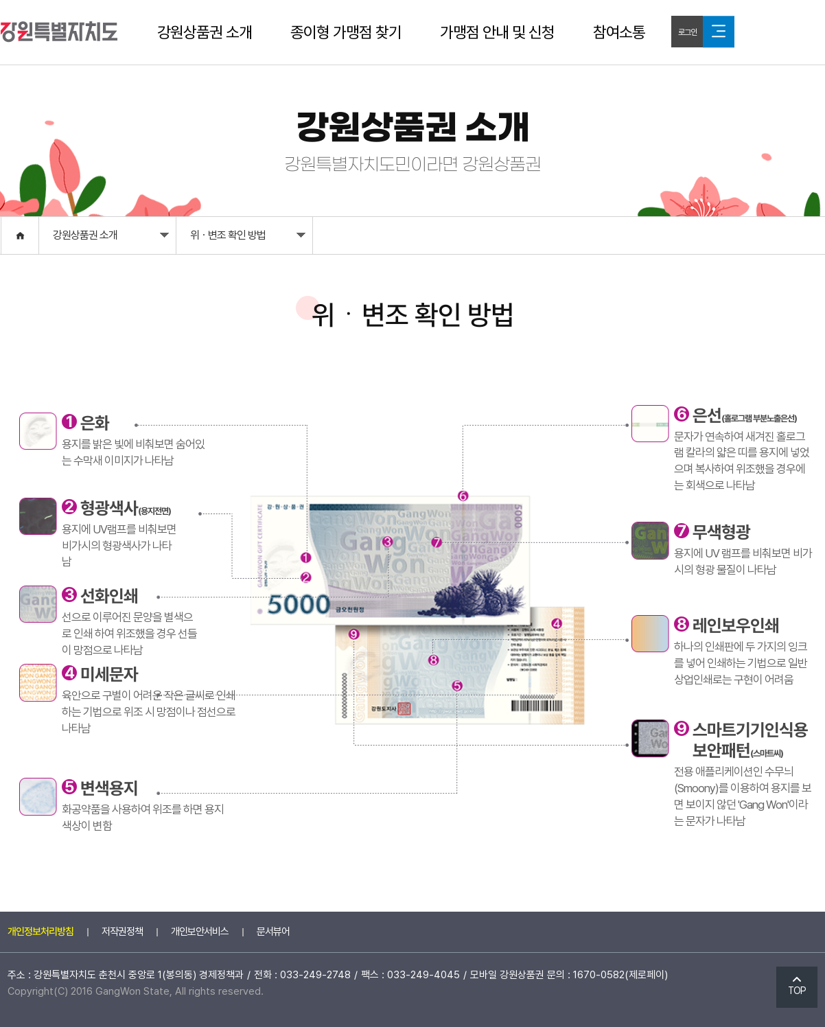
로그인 (687, 32)
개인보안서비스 (200, 931)
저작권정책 (122, 931)
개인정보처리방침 (40, 931)
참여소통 (619, 32)
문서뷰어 (273, 931)
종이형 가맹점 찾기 (346, 32)
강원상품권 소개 (204, 32)
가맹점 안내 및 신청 (497, 32)
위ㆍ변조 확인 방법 (247, 239)
